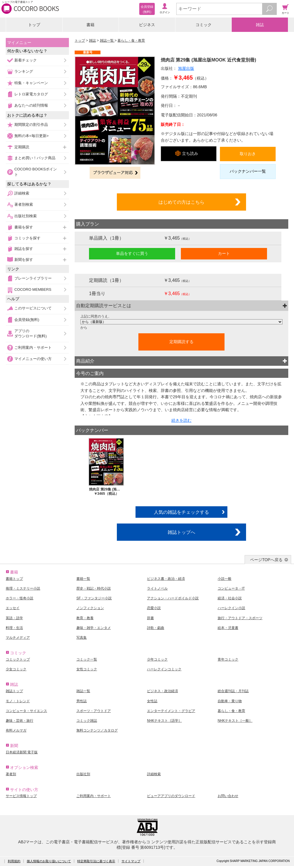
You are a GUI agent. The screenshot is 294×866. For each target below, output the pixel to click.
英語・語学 (14, 618)
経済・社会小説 (230, 598)
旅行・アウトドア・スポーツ (240, 618)
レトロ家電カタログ (31, 94)
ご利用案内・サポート (33, 347)
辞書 (150, 618)
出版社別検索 (25, 216)
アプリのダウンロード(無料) (30, 333)
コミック (204, 24)
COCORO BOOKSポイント (35, 171)
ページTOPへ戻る (266, 559)
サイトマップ (130, 861)
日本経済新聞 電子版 (22, 752)
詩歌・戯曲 (155, 628)
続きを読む (181, 420)
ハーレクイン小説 (231, 608)
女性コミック (86, 669)
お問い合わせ (228, 796)
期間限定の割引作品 (31, 124)
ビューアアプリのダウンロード (171, 796)
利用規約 (14, 861)
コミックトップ (18, 659)
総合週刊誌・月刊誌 (233, 691)
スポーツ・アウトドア (93, 711)
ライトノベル (157, 588)
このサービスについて (33, 308)
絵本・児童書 (228, 628)
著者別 (11, 774)
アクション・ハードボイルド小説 (173, 598)
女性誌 (152, 701)
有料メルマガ (16, 730)
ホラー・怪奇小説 (19, 598)
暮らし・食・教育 (131, 41)
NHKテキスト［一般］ (235, 721)
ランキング (23, 71)
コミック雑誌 (86, 721)
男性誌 (81, 701)
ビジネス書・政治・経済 (166, 579)
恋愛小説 (154, 608)
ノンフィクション (90, 608)
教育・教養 (85, 618)
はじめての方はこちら (181, 202)
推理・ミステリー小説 (23, 588)
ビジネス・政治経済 (162, 691)
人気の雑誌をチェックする (181, 512)
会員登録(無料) (26, 319)
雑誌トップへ (181, 532)
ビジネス (147, 24)
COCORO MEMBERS (32, 289)
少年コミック (157, 659)
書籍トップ (14, 579)
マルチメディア (18, 638)
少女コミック (16, 669)
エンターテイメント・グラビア (171, 711)
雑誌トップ (14, 691)
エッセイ (13, 608)
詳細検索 (21, 193)
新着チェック (25, 60)
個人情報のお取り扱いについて (49, 861)
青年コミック (228, 659)
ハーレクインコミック (164, 669)
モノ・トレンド (18, 701)
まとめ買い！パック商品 (34, 158)
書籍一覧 (83, 579)
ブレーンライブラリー (33, 278)
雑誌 (260, 24)
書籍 (90, 24)
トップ (34, 24)
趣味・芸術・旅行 (19, 721)
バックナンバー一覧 (248, 171)
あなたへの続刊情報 (31, 105)
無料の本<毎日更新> (31, 136)
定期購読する (181, 341)
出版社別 (83, 774)
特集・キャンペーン (31, 83)
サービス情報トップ (21, 796)
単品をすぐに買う (132, 253)
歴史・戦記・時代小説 (93, 588)
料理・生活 (14, 628)
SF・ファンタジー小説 (94, 598)
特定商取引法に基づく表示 (96, 861)
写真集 (81, 638)
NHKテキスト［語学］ (164, 721)
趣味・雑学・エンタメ (93, 628)
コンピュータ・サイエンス (26, 711)
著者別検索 (23, 204)
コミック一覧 (86, 659)
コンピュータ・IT (231, 588)
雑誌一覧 (107, 41)
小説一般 (224, 579)
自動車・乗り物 (230, 701)
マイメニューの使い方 (33, 359)
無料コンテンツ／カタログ (97, 730)
